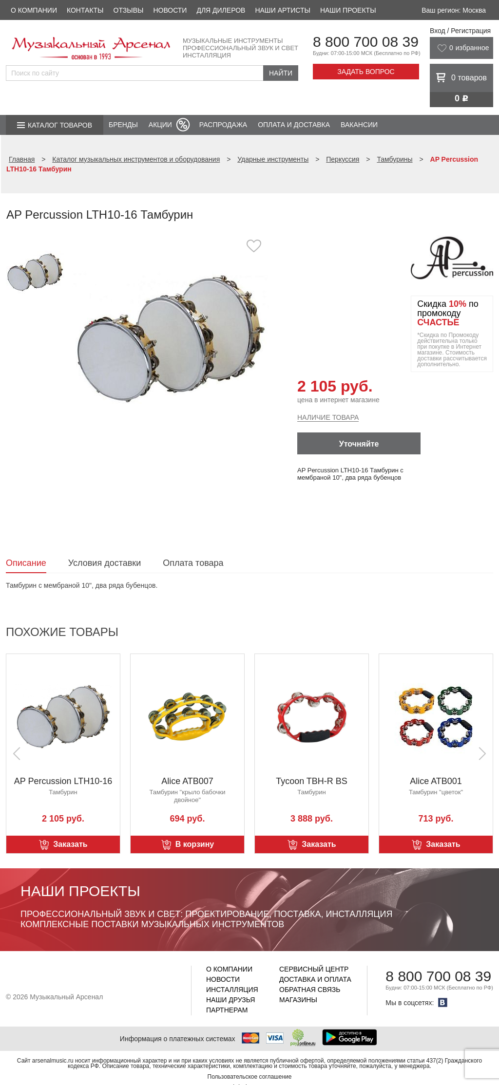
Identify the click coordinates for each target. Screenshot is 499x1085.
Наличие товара (328, 417)
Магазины (298, 1000)
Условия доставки (104, 563)
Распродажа (223, 125)
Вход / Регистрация (460, 31)
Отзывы (129, 10)
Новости (170, 10)
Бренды (123, 125)
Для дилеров (220, 10)
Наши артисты (282, 10)
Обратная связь (309, 989)
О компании (34, 10)
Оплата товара (193, 563)
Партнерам (227, 1010)
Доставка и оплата (315, 979)
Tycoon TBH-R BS (311, 781)
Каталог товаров (60, 125)
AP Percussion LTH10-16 (63, 781)
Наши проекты (348, 10)
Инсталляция (232, 989)
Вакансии (359, 125)
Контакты (85, 10)
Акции (160, 125)
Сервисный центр (313, 969)
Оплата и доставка (294, 125)
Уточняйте (359, 444)
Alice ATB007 (187, 781)
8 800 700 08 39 (366, 42)
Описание (26, 563)
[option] (170, 338)
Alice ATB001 (436, 781)
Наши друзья (230, 1000)
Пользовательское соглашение (250, 1076)
